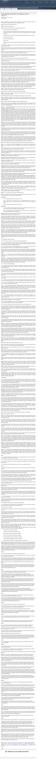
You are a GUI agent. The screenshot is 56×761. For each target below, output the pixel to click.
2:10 (1, 496)
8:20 (1, 641)
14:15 (2, 553)
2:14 (1, 504)
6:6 (1, 461)
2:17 (1, 508)
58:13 (2, 706)
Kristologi (4, 18)
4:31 (1, 459)
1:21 (1, 467)
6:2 (1, 470)
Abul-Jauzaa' (7, 3)
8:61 (1, 620)
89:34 (2, 719)
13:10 (2, 464)
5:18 (1, 571)
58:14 (2, 711)
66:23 (2, 627)
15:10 (2, 555)
